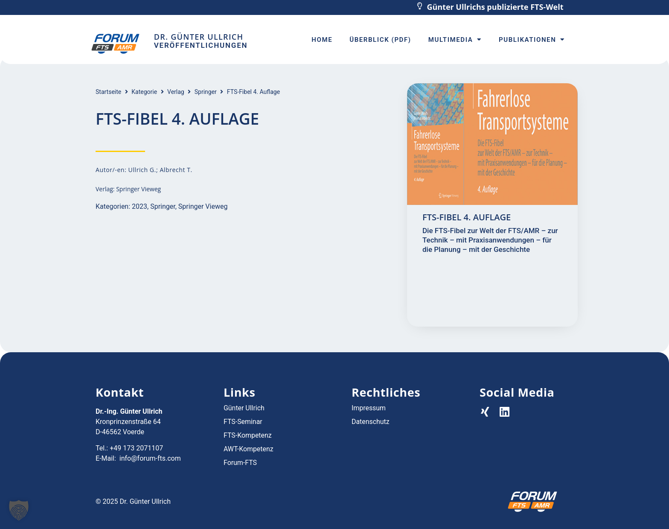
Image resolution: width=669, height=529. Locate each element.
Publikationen (532, 39)
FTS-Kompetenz (248, 435)
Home (321, 40)
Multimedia (455, 39)
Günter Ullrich (244, 408)
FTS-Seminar (243, 422)
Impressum (369, 408)
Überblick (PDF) (380, 40)
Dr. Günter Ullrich (198, 37)
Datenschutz (371, 422)
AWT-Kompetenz (248, 449)
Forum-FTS (240, 463)
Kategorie (144, 91)
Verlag (175, 91)
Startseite (108, 91)
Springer (206, 91)
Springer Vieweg (203, 206)
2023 (139, 206)
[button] (19, 510)
